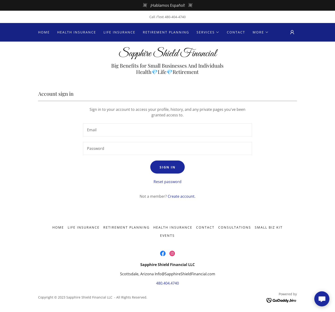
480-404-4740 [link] (175, 17)
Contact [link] (236, 32)
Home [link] (44, 32)
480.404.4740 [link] (167, 283)
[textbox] (167, 129)
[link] (167, 54)
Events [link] (167, 235)
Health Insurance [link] (76, 32)
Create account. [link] (181, 196)
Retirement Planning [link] (166, 32)
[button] (208, 32)
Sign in (167, 167)
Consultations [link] (234, 227)
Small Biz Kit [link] (269, 227)
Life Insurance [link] (119, 32)
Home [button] (58, 227)
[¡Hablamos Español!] (167, 5)
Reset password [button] (167, 181)
